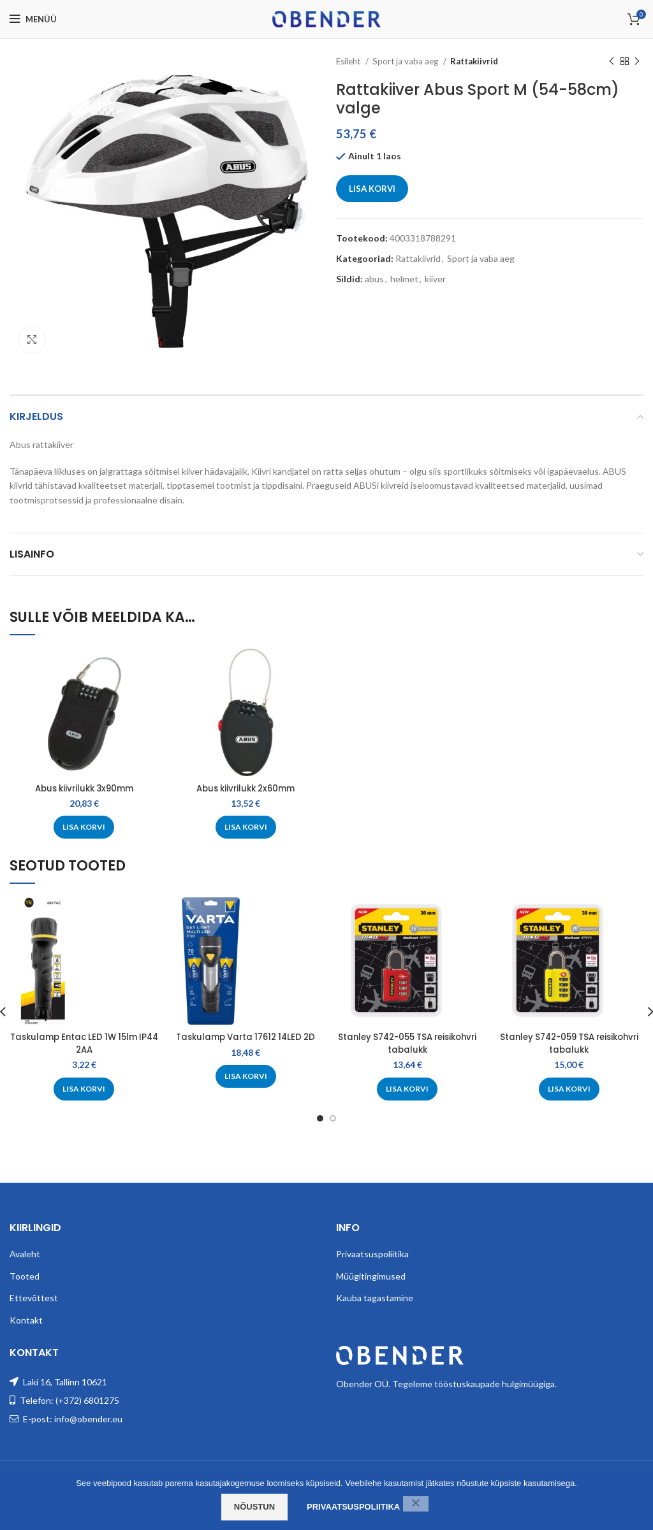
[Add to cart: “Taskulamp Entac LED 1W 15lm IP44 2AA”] (84, 1089)
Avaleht (25, 1266)
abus (374, 278)
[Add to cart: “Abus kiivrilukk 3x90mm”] (84, 827)
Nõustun (254, 1507)
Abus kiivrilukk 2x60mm (246, 788)
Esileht (349, 61)
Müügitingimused (371, 1288)
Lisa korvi (372, 189)
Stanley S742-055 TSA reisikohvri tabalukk (407, 1043)
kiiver (435, 278)
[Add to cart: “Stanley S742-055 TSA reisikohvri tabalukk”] (407, 1089)
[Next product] (637, 61)
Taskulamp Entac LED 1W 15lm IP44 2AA (84, 1043)
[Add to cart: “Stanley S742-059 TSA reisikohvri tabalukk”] (569, 1089)
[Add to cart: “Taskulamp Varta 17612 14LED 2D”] (246, 1089)
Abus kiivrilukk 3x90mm (84, 788)
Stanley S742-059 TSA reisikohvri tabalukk (569, 1043)
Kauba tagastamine (374, 1310)
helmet (404, 278)
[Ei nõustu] (416, 1504)
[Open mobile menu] (33, 19)
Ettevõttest (34, 1310)
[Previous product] (611, 61)
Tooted (25, 1288)
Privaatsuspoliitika (372, 1266)
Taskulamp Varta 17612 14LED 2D (246, 1043)
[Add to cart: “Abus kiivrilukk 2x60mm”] (246, 827)
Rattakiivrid (474, 61)
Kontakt (26, 1332)
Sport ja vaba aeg (406, 61)
